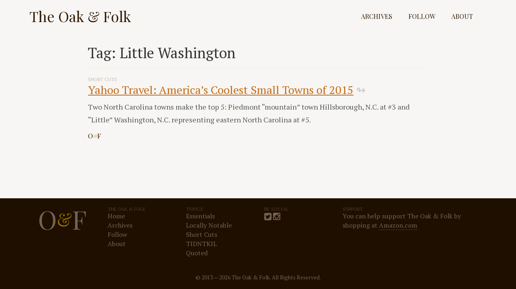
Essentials (200, 216)
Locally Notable (209, 225)
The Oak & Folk (80, 16)
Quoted (197, 252)
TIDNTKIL (201, 243)
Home (116, 216)
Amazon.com (398, 225)
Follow (421, 16)
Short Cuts (201, 234)
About (462, 16)
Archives (376, 16)
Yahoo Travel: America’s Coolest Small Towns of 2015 (220, 89)
